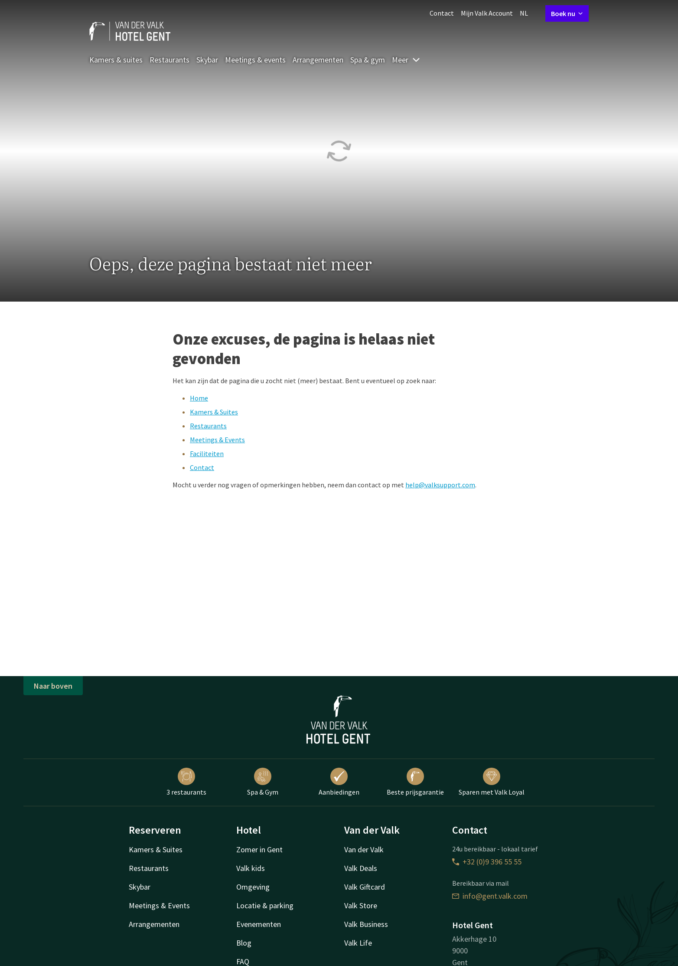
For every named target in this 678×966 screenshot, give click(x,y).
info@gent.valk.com (490, 896)
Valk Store (360, 905)
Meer (406, 60)
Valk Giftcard (364, 887)
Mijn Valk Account (487, 13)
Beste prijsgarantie (415, 782)
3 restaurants (186, 782)
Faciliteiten (207, 453)
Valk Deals (360, 868)
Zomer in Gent (259, 849)
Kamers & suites (116, 60)
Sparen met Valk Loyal (492, 782)
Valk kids (250, 868)
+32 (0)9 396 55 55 (487, 862)
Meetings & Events (217, 439)
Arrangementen (318, 60)
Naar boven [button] (53, 686)
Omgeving (253, 887)
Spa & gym (367, 60)
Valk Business (366, 924)
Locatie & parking (264, 905)
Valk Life (358, 943)
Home (199, 398)
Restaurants (169, 60)
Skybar (207, 60)
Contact (442, 13)
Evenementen (258, 924)
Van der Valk (364, 849)
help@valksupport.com (440, 484)
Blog (243, 943)
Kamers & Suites (214, 411)
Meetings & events (255, 60)
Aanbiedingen (339, 782)
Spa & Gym (262, 782)
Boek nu (567, 13)
